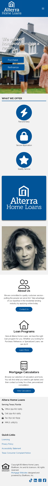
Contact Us (24, 309)
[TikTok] (30, 480)
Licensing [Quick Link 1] (6, 440)
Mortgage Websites (19, 473)
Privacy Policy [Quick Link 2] (7, 444)
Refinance (13, 67)
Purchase (13, 60)
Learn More (24, 350)
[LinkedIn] (35, 480)
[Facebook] (44, 480)
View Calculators (24, 391)
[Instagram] (40, 480)
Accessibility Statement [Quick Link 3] (11, 448)
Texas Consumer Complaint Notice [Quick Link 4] (16, 453)
